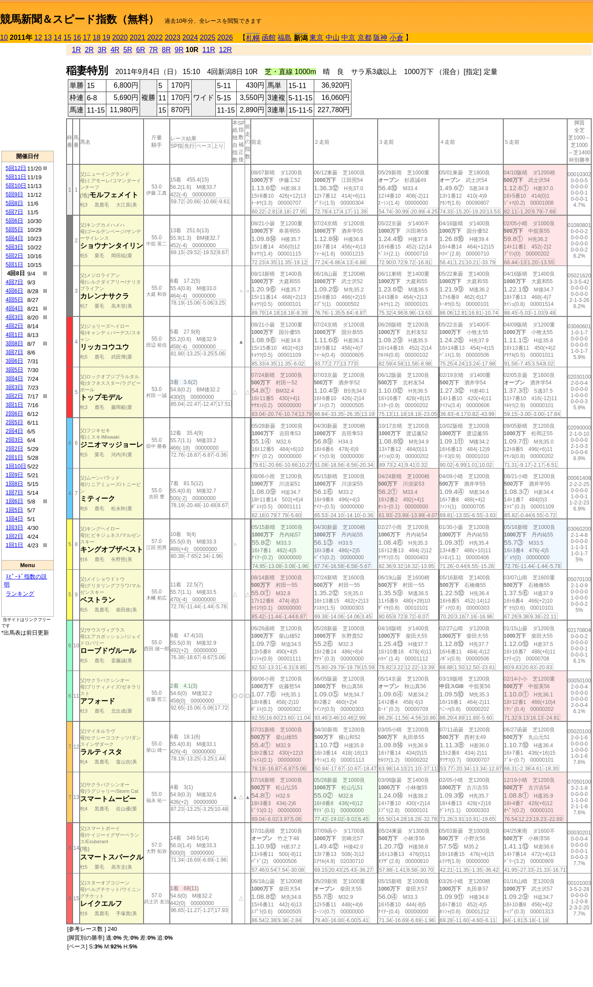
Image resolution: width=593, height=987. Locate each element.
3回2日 (14, 396)
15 (67, 37)
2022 (155, 37)
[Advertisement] (27, 96)
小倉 (396, 38)
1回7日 (14, 492)
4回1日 (14, 334)
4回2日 (14, 326)
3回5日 (14, 369)
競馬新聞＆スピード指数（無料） (79, 19)
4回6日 (14, 291)
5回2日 (14, 255)
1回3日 (14, 527)
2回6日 (14, 413)
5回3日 (14, 247)
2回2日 (14, 448)
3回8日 (14, 343)
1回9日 (14, 475)
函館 (269, 37)
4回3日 (14, 317)
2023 (172, 37)
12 (38, 37)
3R (102, 49)
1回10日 (16, 466)
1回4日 (14, 518)
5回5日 (14, 229)
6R (140, 49)
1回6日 (14, 501)
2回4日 (14, 431)
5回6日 (14, 220)
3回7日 (14, 352)
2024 (190, 37)
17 (87, 37)
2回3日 (14, 440)
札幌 (253, 38)
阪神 (380, 37)
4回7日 (14, 282)
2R (89, 49)
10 (4, 37)
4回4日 (14, 308)
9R (179, 49)
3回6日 (14, 361)
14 (58, 37)
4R (114, 49)
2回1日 (14, 457)
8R (166, 49)
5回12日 (16, 168)
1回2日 (14, 536)
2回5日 (14, 422)
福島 (284, 37)
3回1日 (14, 404)
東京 (316, 37)
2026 (225, 37)
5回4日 (14, 238)
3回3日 (14, 387)
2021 (137, 37)
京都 (365, 37)
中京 (348, 37)
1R (76, 49)
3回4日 (14, 378)
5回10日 (16, 185)
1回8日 (14, 483)
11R (208, 49)
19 (106, 37)
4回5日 (14, 299)
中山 (333, 37)
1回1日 (14, 545)
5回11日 (16, 177)
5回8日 (14, 203)
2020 (120, 37)
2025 (208, 37)
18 (97, 37)
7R (153, 49)
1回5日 (14, 510)
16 (77, 37)
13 (48, 37)
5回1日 (14, 264)
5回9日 (14, 194)
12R (225, 49)
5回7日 (14, 212)
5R (127, 49)
